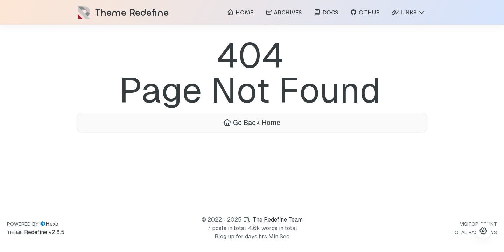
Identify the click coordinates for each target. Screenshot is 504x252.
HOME (240, 12)
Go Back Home (252, 122)
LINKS (408, 12)
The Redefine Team (278, 219)
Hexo (52, 223)
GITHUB (365, 12)
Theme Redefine (132, 13)
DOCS (326, 12)
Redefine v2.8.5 (44, 232)
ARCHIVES (283, 12)
